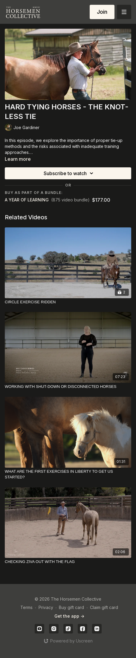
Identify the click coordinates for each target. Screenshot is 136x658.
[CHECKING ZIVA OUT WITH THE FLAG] (68, 562)
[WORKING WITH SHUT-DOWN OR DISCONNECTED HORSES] (68, 387)
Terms (26, 607)
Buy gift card (71, 607)
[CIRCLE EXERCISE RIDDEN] (68, 302)
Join (102, 12)
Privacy (46, 607)
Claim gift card (104, 607)
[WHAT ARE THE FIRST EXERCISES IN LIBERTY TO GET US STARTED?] (68, 474)
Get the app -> (69, 616)
